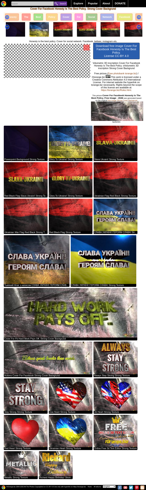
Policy (51, 17)
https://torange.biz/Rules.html (116, 90)
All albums (97, 487)
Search (63, 3)
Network (107, 17)
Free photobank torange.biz (122, 73)
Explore (78, 3)
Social (91, 17)
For (79, 17)
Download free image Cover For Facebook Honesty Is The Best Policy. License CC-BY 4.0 (116, 50)
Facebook (124, 17)
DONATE (120, 3)
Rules (90, 487)
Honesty (12, 17)
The (26, 17)
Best (38, 17)
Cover (66, 17)
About (106, 3)
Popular (93, 3)
